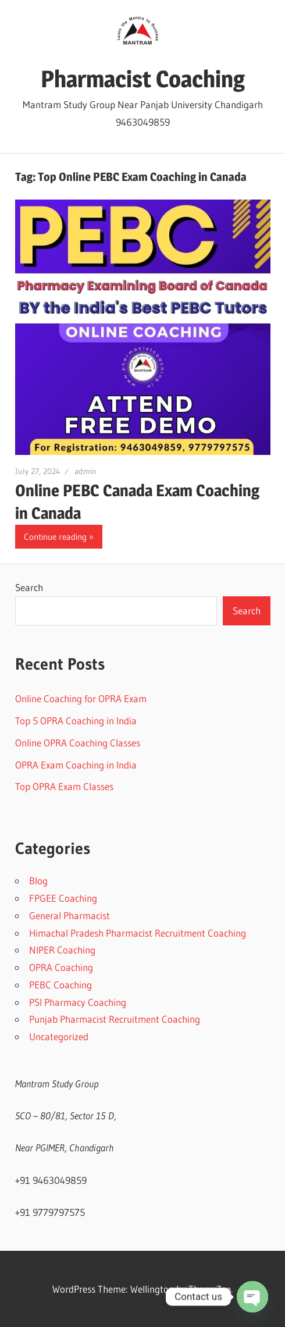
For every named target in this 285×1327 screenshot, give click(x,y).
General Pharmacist (69, 915)
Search (29, 587)
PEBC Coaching (60, 985)
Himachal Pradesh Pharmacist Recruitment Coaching (137, 933)
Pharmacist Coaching (143, 79)
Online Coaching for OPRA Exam (81, 698)
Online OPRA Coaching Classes (77, 743)
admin (85, 471)
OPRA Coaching (61, 967)
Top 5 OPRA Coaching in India (76, 720)
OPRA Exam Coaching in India (76, 765)
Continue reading (55, 536)
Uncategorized (58, 1036)
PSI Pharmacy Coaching (77, 1002)
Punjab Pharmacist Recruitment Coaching (114, 1019)
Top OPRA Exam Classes (64, 786)
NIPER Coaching (62, 950)
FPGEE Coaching (63, 898)
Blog (38, 880)
